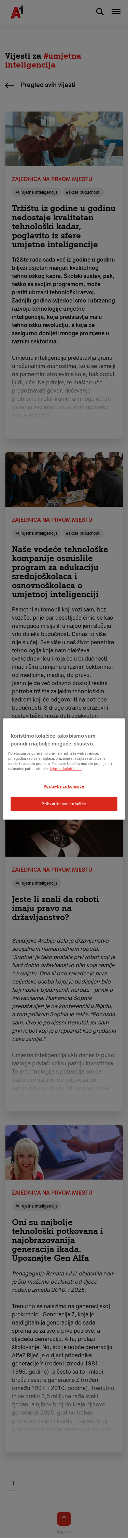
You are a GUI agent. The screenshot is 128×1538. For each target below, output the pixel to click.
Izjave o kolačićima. (66, 769)
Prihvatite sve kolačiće (64, 803)
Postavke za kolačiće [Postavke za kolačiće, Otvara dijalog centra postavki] (64, 786)
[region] (64, 769)
